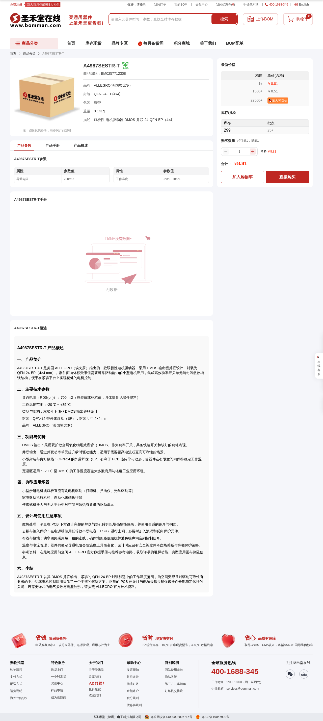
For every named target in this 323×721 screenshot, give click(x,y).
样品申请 (57, 690)
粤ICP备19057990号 (215, 716)
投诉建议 (95, 689)
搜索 (224, 19)
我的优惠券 (225, 4)
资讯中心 (57, 683)
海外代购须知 (19, 698)
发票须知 (133, 670)
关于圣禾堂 (96, 670)
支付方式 (16, 677)
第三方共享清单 (175, 684)
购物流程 (16, 670)
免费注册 (16, 4)
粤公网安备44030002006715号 (171, 716)
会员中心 (202, 4)
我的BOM (180, 4)
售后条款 (133, 677)
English (301, 4)
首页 (13, 53)
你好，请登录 (136, 4)
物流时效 (133, 684)
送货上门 (57, 670)
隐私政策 (171, 677)
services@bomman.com (243, 688)
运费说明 (16, 691)
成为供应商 (58, 697)
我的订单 (160, 4)
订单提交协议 (174, 691)
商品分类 (29, 53)
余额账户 (133, 691)
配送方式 (16, 684)
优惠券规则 (134, 705)
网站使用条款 (174, 670)
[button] (96, 695)
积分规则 (133, 698)
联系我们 (95, 677)
